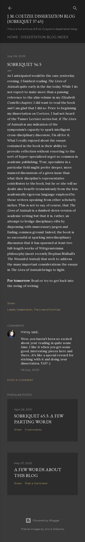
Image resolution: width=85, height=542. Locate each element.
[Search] (75, 7)
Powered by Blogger (43, 520)
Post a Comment (20, 380)
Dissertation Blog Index (44, 37)
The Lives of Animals (47, 309)
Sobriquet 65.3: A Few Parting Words (38, 419)
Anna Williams (54, 529)
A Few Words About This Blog (37, 472)
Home (12, 37)
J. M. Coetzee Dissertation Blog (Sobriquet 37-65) (41, 19)
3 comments (33, 429)
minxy (25, 332)
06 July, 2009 (30, 369)
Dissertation (24, 309)
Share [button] (11, 303)
